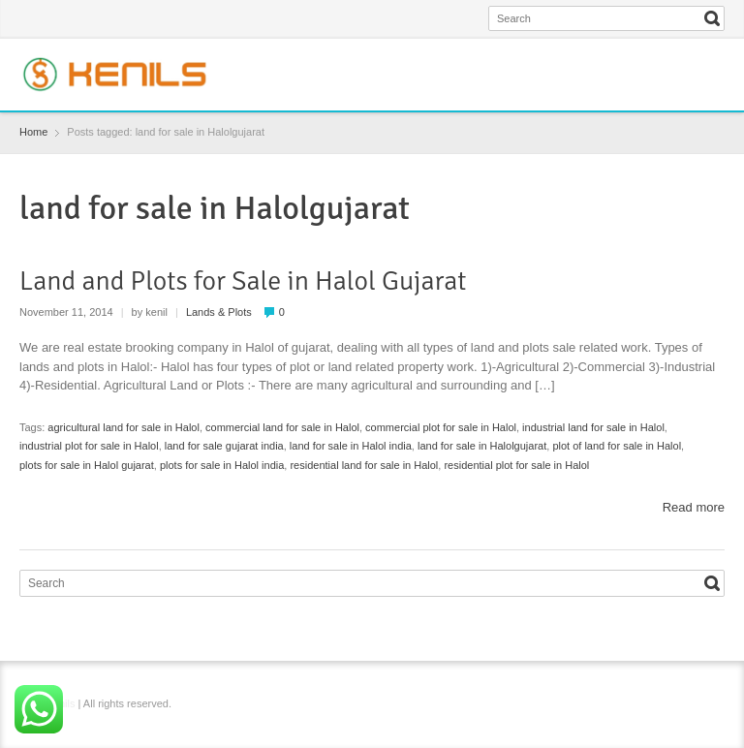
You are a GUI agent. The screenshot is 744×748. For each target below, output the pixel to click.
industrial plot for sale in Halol (89, 446)
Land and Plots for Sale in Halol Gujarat (242, 281)
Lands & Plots (219, 312)
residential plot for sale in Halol (516, 465)
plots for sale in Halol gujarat (86, 465)
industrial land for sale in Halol (593, 427)
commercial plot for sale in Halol (440, 427)
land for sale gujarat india (224, 446)
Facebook (618, 61)
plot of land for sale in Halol (616, 446)
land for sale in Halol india (351, 446)
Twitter (650, 61)
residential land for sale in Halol (364, 465)
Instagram (681, 61)
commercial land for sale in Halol (282, 427)
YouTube (713, 61)
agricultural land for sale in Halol (123, 427)
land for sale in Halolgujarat (482, 446)
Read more (694, 507)
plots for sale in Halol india (222, 465)
